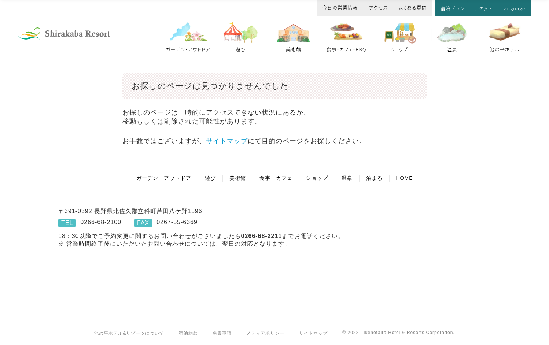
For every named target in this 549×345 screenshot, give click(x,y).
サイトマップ (227, 141)
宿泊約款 (188, 333)
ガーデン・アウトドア (188, 49)
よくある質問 (413, 7)
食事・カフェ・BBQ (346, 49)
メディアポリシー (265, 333)
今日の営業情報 (340, 7)
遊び (241, 49)
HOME (404, 178)
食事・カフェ (275, 178)
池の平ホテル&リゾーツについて (129, 333)
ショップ (399, 49)
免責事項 (222, 333)
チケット (482, 8)
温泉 (452, 49)
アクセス (378, 7)
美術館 (293, 49)
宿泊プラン (453, 8)
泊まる (374, 178)
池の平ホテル (504, 49)
